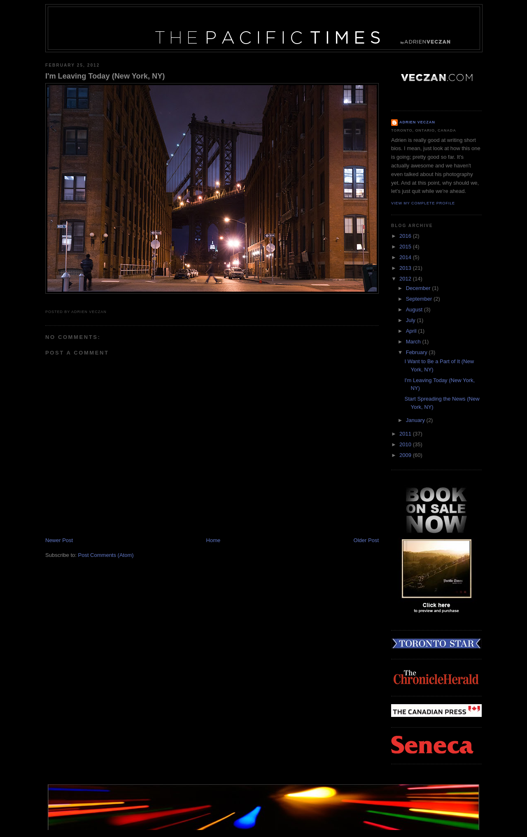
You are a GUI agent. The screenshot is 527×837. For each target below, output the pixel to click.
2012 (406, 279)
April (412, 331)
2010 (406, 444)
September (420, 299)
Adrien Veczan (417, 122)
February (417, 352)
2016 (406, 236)
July (411, 320)
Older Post (366, 540)
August (415, 309)
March (414, 342)
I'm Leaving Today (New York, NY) (105, 76)
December (419, 288)
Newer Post (59, 540)
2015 (406, 246)
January (416, 420)
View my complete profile (423, 203)
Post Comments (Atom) (106, 555)
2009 (406, 455)
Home (213, 540)
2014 (406, 257)
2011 (406, 434)
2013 (406, 268)
